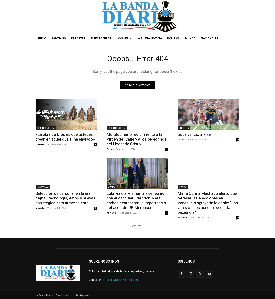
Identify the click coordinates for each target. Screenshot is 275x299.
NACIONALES (43, 187)
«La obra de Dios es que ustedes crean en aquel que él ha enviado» (65, 137)
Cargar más (137, 226)
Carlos (110, 149)
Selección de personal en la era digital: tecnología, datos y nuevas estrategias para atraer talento (65, 198)
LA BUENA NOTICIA (46, 128)
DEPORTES (184, 128)
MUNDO (111, 187)
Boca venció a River (195, 134)
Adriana (111, 212)
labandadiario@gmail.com (122, 279)
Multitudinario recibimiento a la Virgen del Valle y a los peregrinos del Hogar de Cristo (136, 139)
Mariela (40, 144)
